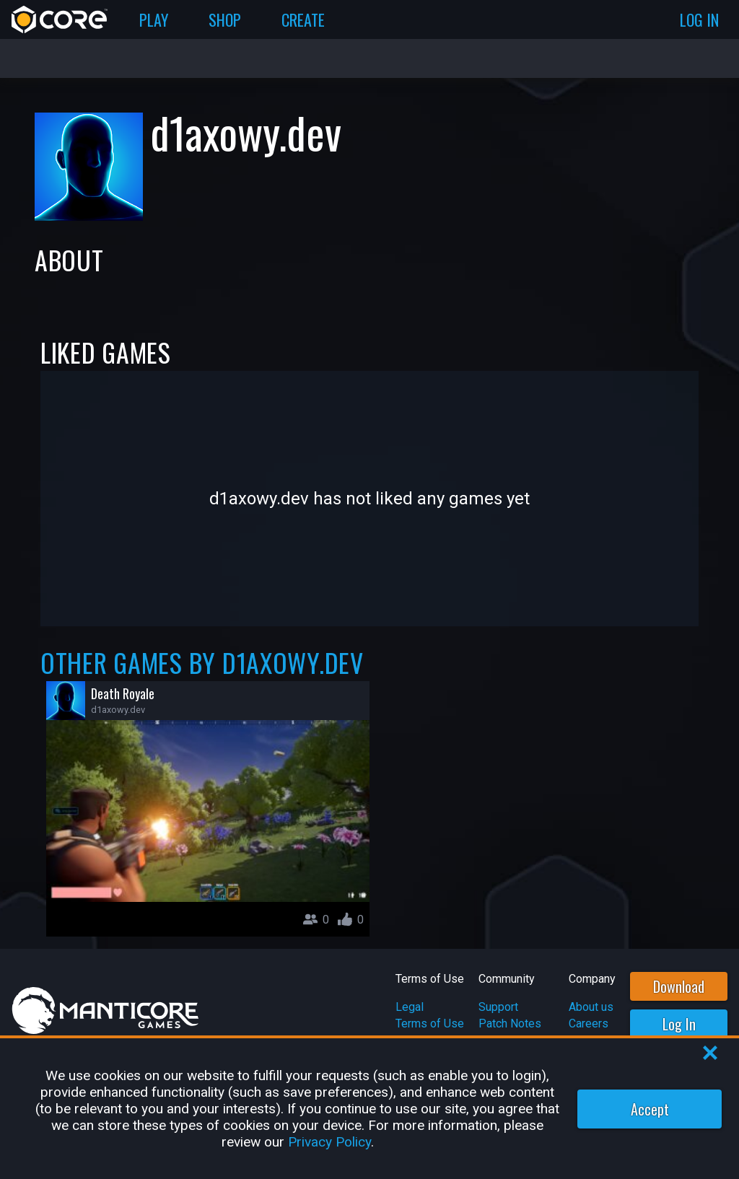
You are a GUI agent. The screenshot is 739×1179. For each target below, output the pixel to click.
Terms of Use (429, 1023)
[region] (369, 1109)
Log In (679, 1024)
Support (498, 1007)
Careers (588, 1023)
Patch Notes (509, 1023)
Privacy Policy (329, 1142)
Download (678, 986)
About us (591, 1007)
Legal (409, 1007)
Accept (650, 1109)
